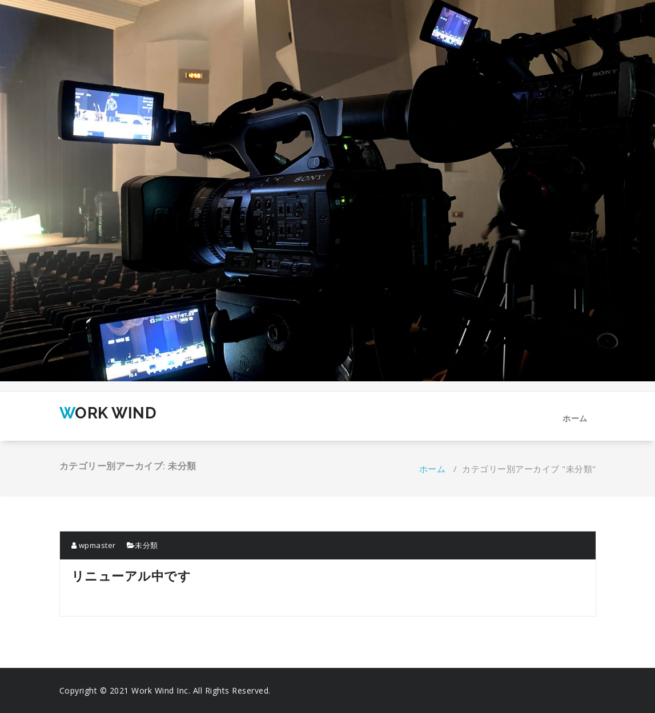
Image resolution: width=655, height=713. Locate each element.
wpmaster (93, 545)
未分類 (146, 545)
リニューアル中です (131, 575)
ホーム (575, 418)
